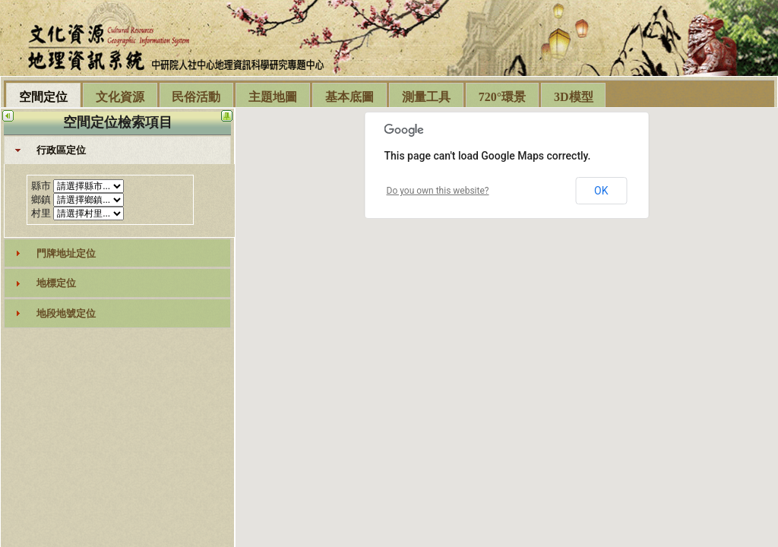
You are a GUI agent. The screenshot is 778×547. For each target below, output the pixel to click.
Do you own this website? (438, 190)
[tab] (118, 151)
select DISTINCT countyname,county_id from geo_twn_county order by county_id (88, 186)
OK (601, 191)
